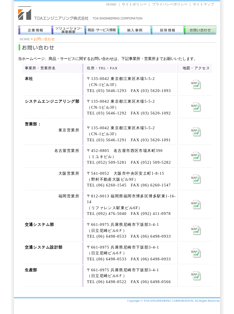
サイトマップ (203, 4)
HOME (111, 4)
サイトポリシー (134, 4)
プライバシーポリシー (170, 4)
